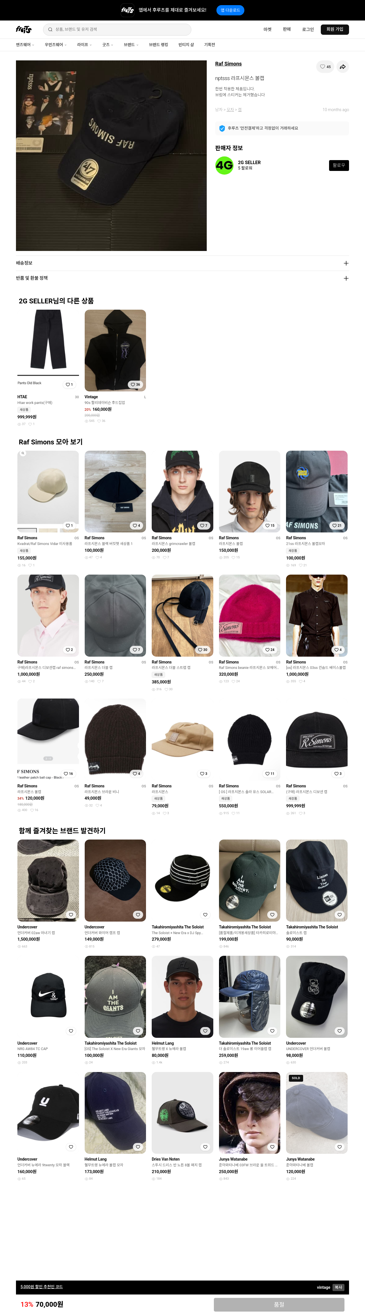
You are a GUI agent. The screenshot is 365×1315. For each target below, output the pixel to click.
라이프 (84, 44)
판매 (287, 29)
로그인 (308, 29)
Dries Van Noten (166, 1159)
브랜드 (131, 44)
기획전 (209, 44)
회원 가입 (335, 29)
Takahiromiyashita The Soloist (178, 927)
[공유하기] (343, 67)
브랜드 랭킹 (158, 44)
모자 (230, 109)
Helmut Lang (163, 1043)
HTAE (22, 397)
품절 (279, 1304)
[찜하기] (325, 66)
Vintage (91, 397)
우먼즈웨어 (56, 44)
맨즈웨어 (25, 44)
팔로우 (339, 165)
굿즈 (107, 44)
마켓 (267, 29)
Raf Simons (228, 64)
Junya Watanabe (233, 1159)
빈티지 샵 (186, 44)
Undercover (27, 927)
